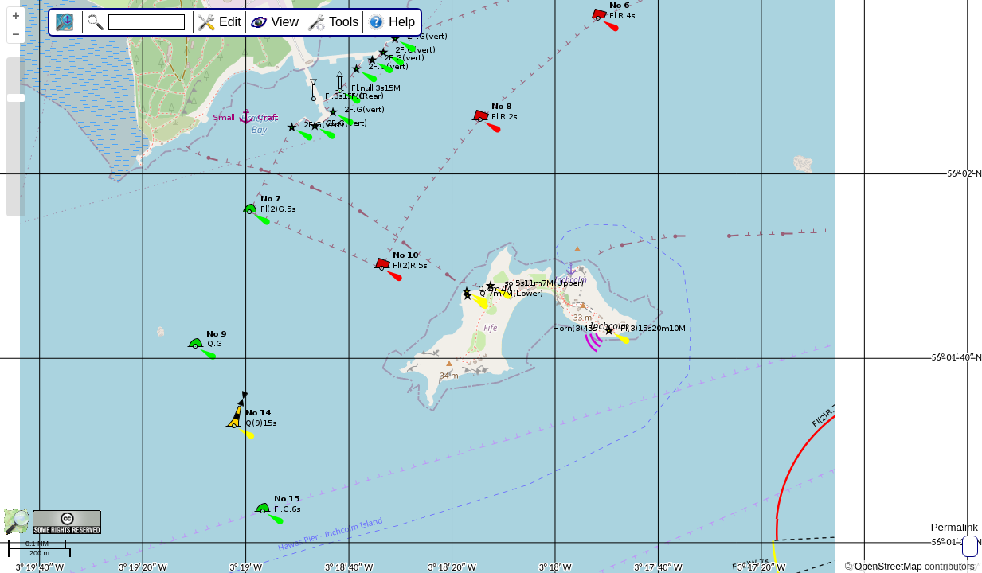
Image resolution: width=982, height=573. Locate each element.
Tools (343, 22)
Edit (230, 22)
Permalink (954, 527)
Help (402, 22)
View (285, 22)
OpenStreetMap (888, 566)
